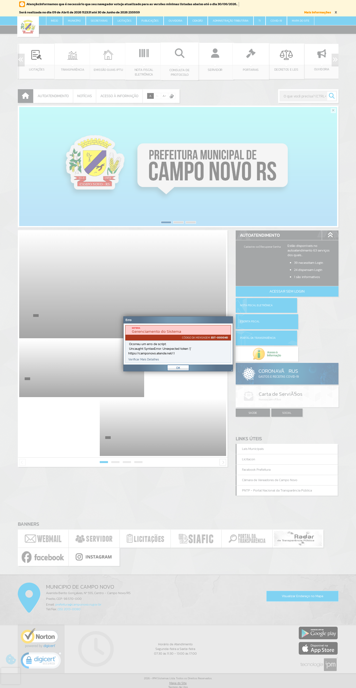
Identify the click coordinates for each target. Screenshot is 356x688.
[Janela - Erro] (178, 343)
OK (178, 368)
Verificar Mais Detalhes (143, 359)
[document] (178, 344)
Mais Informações (317, 12)
